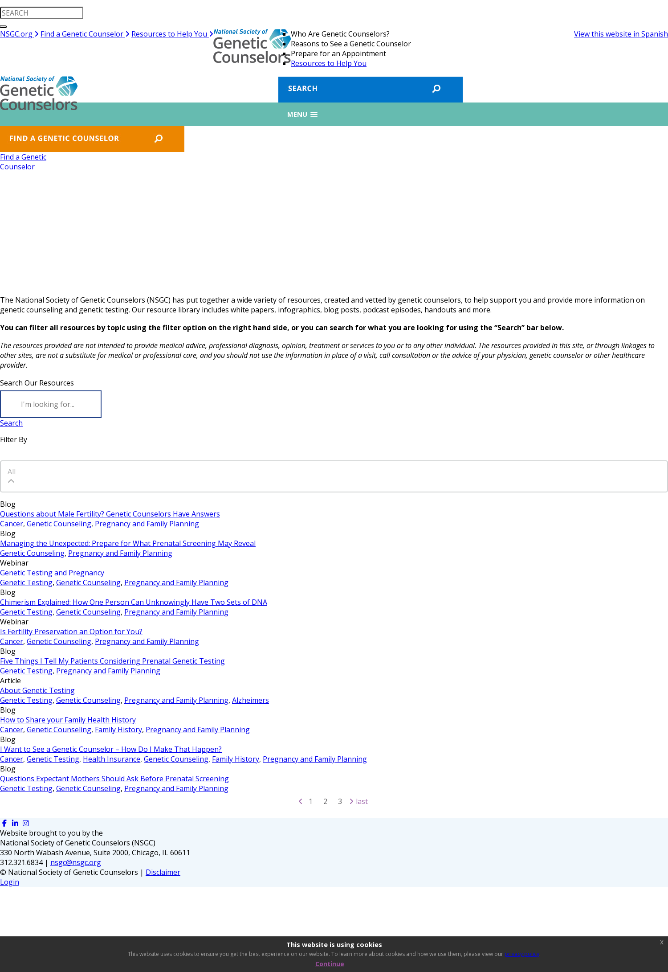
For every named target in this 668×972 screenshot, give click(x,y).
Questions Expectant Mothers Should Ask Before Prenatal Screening (114, 778)
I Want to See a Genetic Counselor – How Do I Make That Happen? (111, 749)
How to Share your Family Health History (68, 720)
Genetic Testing (26, 582)
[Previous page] (300, 801)
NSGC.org (19, 34)
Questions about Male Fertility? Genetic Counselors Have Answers (110, 514)
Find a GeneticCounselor (23, 162)
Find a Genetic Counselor (85, 34)
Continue (329, 964)
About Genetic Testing (37, 690)
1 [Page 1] (311, 801)
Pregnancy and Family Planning (147, 524)
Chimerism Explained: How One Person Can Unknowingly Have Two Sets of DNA (133, 602)
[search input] (41, 13)
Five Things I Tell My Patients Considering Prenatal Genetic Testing (112, 661)
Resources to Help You (172, 34)
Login (9, 882)
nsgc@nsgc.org (75, 862)
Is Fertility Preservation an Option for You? (71, 631)
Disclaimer (163, 872)
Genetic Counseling (59, 524)
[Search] (51, 404)
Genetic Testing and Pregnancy (52, 573)
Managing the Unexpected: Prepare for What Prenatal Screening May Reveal (128, 543)
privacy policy (522, 954)
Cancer (11, 524)
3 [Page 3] (340, 801)
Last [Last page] (362, 801)
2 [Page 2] (325, 801)
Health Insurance (111, 759)
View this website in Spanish (621, 34)
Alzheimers (250, 700)
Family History (118, 729)
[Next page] (351, 801)
